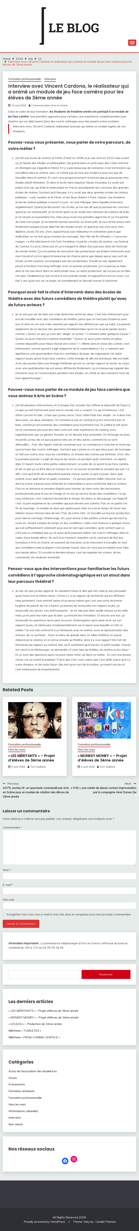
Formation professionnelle (24, 79)
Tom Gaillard (38, 766)
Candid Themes (105, 1221)
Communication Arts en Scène (49, 105)
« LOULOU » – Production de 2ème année (35, 1024)
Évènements (17, 1084)
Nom (7, 870)
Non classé (16, 1124)
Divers (13, 1078)
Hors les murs (17, 749)
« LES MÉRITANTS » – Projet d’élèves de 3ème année (31, 758)
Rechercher (106, 974)
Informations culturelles (23, 1111)
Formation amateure (22, 1091)
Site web (8, 899)
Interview (50, 79)
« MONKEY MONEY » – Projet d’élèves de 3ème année (102, 758)
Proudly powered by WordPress (45, 1221)
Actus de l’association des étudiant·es (33, 1071)
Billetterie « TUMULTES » (25, 1030)
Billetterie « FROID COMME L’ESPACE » (34, 1037)
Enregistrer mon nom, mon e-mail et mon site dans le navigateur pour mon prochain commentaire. (69, 914)
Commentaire (12, 827)
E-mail (8, 885)
